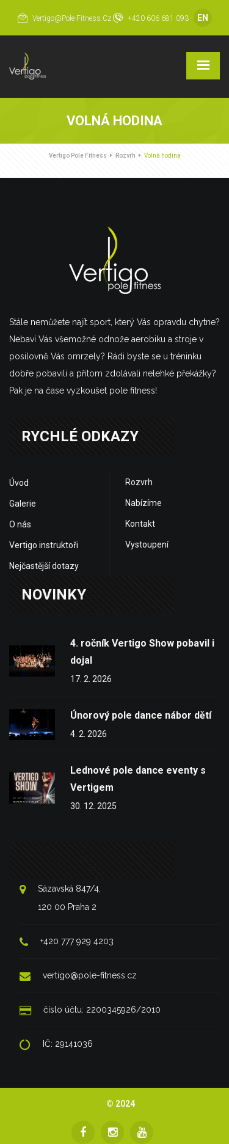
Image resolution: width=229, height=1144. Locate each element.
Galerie (22, 503)
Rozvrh (125, 155)
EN (202, 18)
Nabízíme (143, 503)
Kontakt (140, 524)
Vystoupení (147, 544)
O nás (20, 524)
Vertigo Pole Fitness (78, 155)
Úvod (19, 483)
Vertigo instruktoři (43, 545)
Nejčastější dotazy (44, 566)
